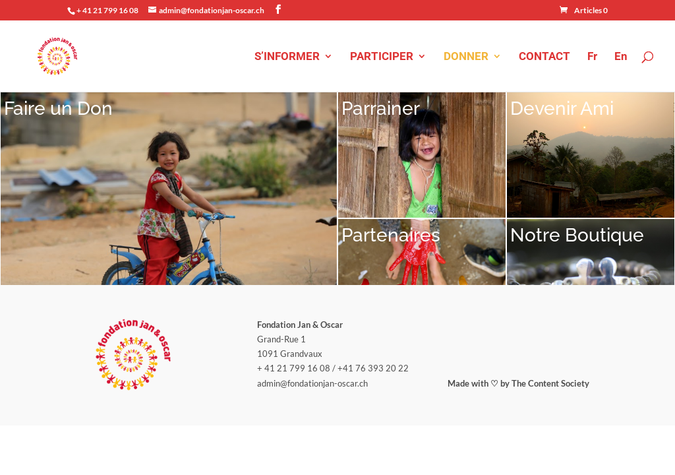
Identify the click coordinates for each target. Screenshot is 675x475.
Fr (592, 57)
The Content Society (550, 287)
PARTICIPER (381, 57)
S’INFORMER (287, 57)
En (621, 57)
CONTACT (544, 57)
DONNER (466, 57)
